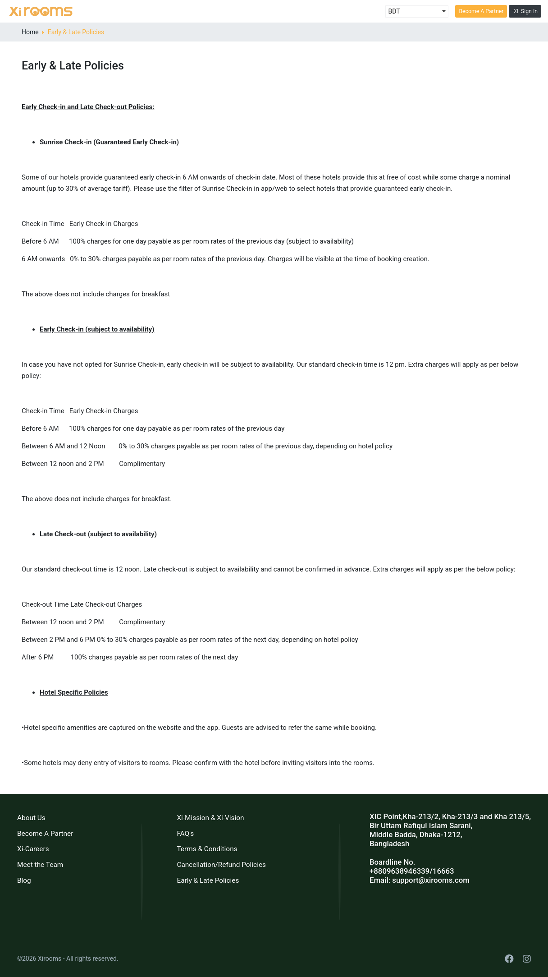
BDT (394, 11)
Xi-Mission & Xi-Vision (210, 818)
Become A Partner (481, 11)
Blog (24, 880)
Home (30, 32)
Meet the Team (40, 865)
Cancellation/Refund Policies (221, 865)
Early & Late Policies (208, 880)
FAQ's (185, 834)
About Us (31, 818)
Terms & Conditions (207, 849)
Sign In (525, 11)
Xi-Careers (33, 849)
